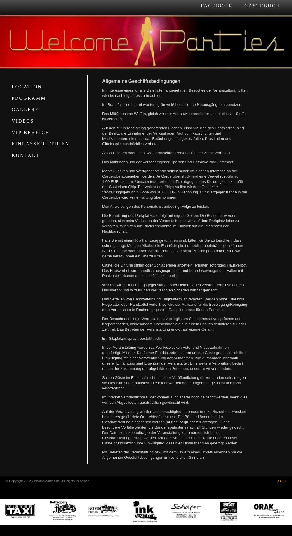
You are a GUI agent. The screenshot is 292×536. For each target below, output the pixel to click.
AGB (281, 481)
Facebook (217, 5)
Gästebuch (262, 5)
